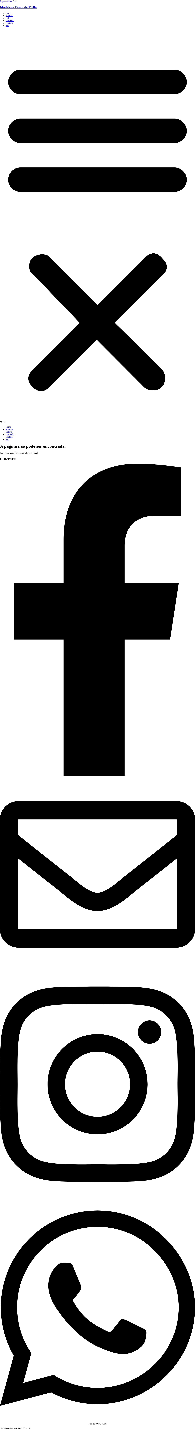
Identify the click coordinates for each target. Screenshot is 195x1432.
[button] (97, 226)
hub (7, 25)
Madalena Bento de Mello (18, 7)
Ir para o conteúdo (8, 1)
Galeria (9, 18)
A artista (9, 15)
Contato (9, 23)
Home (8, 13)
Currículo (10, 20)
